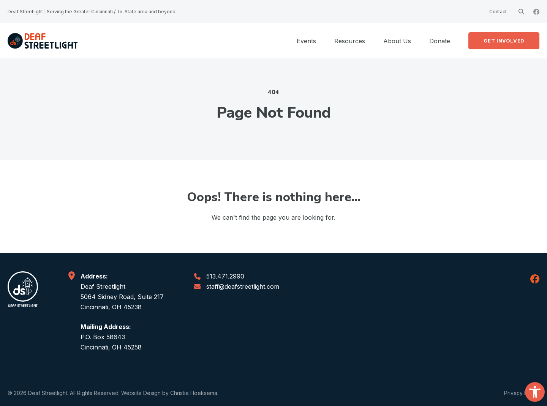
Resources (349, 41)
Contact (498, 11)
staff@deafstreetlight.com (242, 286)
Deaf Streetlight (47, 393)
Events (306, 41)
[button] (535, 392)
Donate (439, 41)
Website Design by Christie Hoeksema (169, 393)
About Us (397, 41)
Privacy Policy (521, 393)
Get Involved (504, 41)
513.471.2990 (225, 276)
